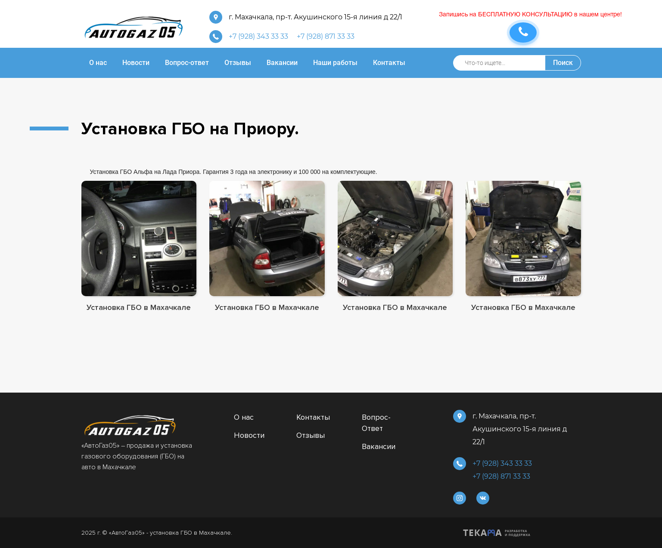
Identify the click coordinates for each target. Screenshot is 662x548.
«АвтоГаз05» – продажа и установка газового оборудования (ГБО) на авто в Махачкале (136, 456)
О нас (244, 417)
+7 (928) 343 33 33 (258, 36)
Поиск (563, 63)
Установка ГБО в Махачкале (139, 307)
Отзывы (310, 435)
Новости (249, 435)
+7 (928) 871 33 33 (325, 36)
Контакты (313, 417)
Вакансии (378, 446)
